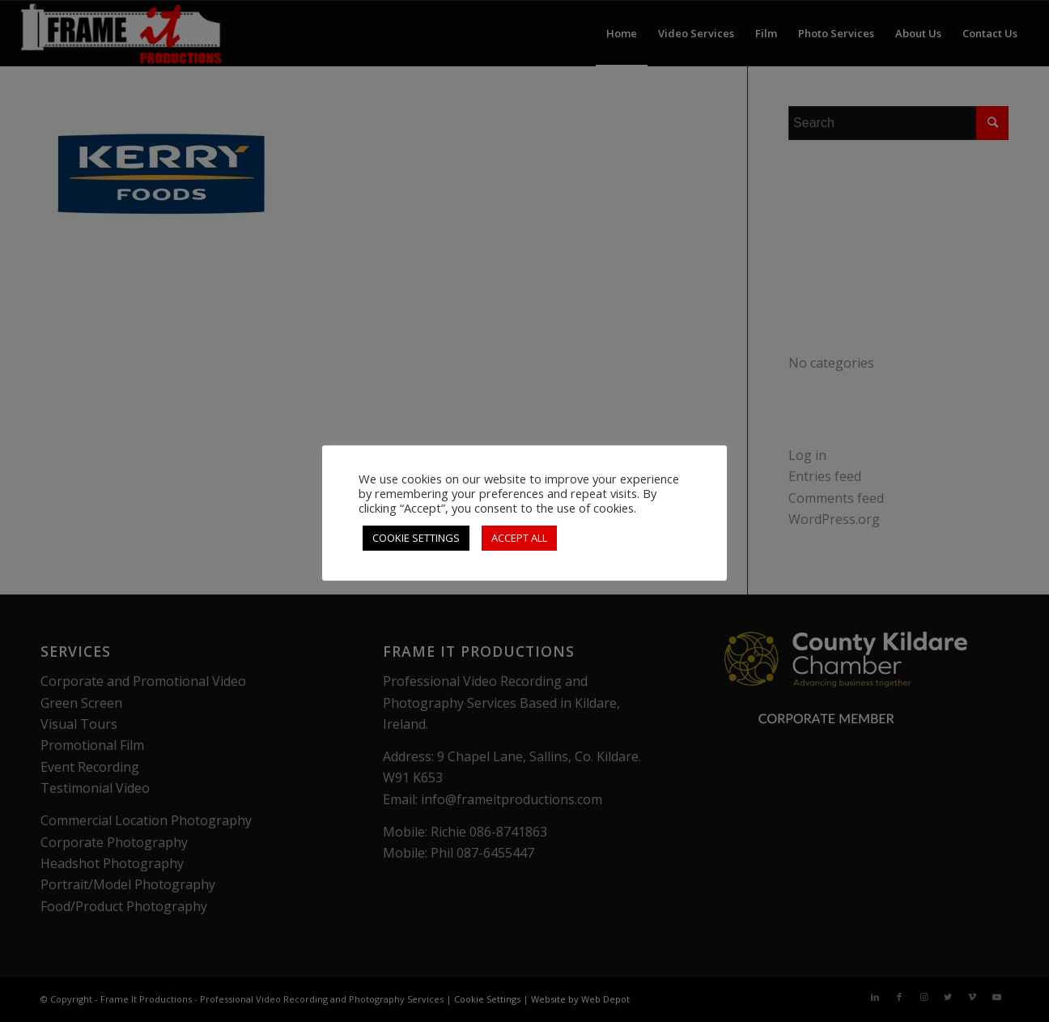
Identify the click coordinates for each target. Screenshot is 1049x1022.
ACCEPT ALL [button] (519, 537)
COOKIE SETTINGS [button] (416, 537)
